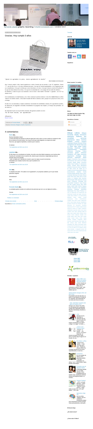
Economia (74, 203)
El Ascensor (80, 353)
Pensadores (75, 187)
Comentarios (72, 125)
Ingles (78, 154)
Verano (85, 227)
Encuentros (78, 205)
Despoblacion (83, 202)
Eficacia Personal (77, 143)
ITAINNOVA (84, 208)
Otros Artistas (83, 216)
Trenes (85, 225)
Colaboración (83, 200)
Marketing (75, 175)
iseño (72, 230)
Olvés (79, 216)
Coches (78, 200)
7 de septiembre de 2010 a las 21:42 (18, 182)
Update (69, 163)
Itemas (79, 210)
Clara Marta (74, 200)
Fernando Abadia (14, 187)
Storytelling (69, 224)
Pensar (84, 143)
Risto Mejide (81, 221)
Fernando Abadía (71, 162)
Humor (81, 173)
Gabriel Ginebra (83, 206)
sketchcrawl (81, 230)
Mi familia (80, 175)
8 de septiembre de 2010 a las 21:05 (18, 194)
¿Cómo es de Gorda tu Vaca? (80, 327)
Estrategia (78, 156)
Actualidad (70, 138)
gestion (77, 152)
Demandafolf (70, 182)
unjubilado (12, 152)
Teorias (78, 144)
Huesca (78, 184)
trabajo (79, 146)
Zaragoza (84, 141)
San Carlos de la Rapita (80, 160)
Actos (80, 178)
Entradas (71, 122)
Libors (76, 211)
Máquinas (77, 214)
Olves (75, 216)
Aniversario (13, 124)
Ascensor (84, 178)
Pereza (77, 218)
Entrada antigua (59, 201)
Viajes (75, 146)
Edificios (84, 170)
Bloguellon (69, 197)
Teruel (72, 225)
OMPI (76, 186)
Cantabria (69, 167)
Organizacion (70, 156)
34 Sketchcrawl (73, 192)
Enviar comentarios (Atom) (19, 203)
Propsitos (74, 219)
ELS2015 (69, 203)
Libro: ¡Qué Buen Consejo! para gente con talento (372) (78, 303)
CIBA (76, 179)
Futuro (79, 159)
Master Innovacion (81, 162)
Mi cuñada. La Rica (81, 341)
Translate (69, 32)
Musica (72, 214)
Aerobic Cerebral (71, 165)
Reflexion (79, 136)
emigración (78, 229)
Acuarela (74, 194)
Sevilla (79, 222)
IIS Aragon (78, 208)
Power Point (70, 176)
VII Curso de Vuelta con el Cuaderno (75, 227)
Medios (69, 186)
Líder (78, 314)
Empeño (23, 124)
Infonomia (69, 157)
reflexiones (70, 151)
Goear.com (69, 208)
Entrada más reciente (10, 201)
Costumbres (74, 159)
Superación (78, 157)
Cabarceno (79, 179)
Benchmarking (83, 195)
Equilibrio (79, 171)
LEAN (73, 211)
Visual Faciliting (74, 163)
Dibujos (84, 133)
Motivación (70, 136)
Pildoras (84, 175)
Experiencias (70, 206)
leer (85, 136)
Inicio (35, 201)
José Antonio (83, 210)
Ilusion (84, 156)
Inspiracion (83, 159)
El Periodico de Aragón (81, 203)
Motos (85, 213)
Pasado (73, 218)
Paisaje (68, 218)
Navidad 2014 (83, 214)
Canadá (84, 197)
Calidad (79, 197)
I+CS (75, 154)
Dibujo (70, 133)
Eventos (83, 140)
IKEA (85, 184)
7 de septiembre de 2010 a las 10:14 (18, 147)
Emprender (77, 148)
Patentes (69, 187)
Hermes (74, 208)
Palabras (84, 186)
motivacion (83, 152)
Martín (11, 135)
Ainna (78, 165)
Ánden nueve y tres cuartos (72, 232)
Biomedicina (83, 165)
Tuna (75, 190)
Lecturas (77, 141)
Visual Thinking (80, 190)
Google (74, 184)
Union (75, 176)
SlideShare (84, 222)
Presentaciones (70, 160)
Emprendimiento (71, 171)
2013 (85, 190)
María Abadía (73, 213)
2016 (68, 192)
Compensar (74, 181)
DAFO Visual (70, 202)
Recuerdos (69, 189)
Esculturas (84, 205)
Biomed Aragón (70, 179)
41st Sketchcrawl (80, 192)
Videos (68, 229)
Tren (82, 225)
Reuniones (76, 221)
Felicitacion (70, 154)
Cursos (74, 168)
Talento (76, 224)
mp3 (74, 230)
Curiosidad (80, 181)
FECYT (74, 206)
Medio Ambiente (80, 213)
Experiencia (27, 124)
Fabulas (78, 206)
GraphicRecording (72, 149)
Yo (79, 163)
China (76, 198)
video (85, 230)
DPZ (85, 181)
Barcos (72, 195)
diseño (84, 157)
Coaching (77, 151)
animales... (73, 229)
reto (75, 144)
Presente (69, 219)
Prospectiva (80, 219)
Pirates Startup (83, 218)
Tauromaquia (80, 224)
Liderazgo (80, 211)
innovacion (83, 134)
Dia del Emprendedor (77, 170)
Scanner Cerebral (81, 380)
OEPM (72, 186)
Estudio (84, 148)
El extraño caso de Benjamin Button (81, 367)
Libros (77, 133)
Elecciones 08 (70, 205)
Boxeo (75, 197)
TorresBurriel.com (77, 225)
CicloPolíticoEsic (83, 198)
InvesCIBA (75, 210)
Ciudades (69, 200)
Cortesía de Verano (76, 167)
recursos (77, 230)
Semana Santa (73, 222)
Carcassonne (70, 198)
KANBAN (69, 211)
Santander (76, 189)
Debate (74, 202)
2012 (81, 176)
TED (73, 224)
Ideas (78, 140)
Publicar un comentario (13, 197)
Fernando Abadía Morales (73, 173)
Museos (69, 214)
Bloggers (18, 124)
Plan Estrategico (82, 187)
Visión (78, 176)
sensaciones (83, 163)
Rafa (10, 169)
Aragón (68, 195)
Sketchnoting (70, 190)
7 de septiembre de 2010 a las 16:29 (18, 164)
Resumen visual (70, 221)
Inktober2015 (70, 210)
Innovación (83, 154)
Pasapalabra (83, 149)
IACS (82, 184)
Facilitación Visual (78, 182)
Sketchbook (83, 189)
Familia (84, 171)
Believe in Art (77, 195)
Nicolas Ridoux (70, 216)
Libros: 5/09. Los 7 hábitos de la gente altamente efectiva (81, 280)
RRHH (85, 219)
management (70, 144)
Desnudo (78, 202)
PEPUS (80, 186)
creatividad (70, 143)
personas (83, 138)
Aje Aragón (79, 194)
